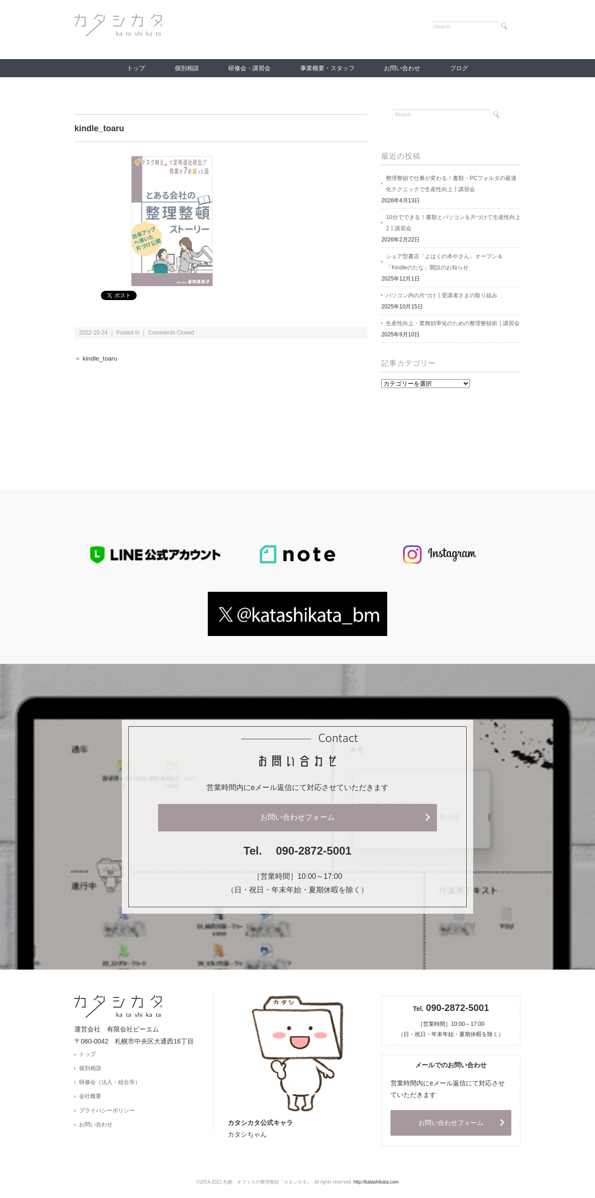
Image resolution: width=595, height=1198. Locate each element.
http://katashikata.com (375, 1182)
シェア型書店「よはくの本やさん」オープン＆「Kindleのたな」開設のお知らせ (444, 262)
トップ (136, 68)
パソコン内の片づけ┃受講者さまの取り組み (441, 295)
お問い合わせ (402, 68)
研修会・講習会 (249, 68)
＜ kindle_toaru (95, 358)
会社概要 (90, 1096)
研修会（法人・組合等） (109, 1082)
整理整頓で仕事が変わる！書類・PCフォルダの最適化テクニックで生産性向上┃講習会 (451, 184)
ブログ (459, 68)
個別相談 (187, 68)
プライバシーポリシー (107, 1110)
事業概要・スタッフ (327, 68)
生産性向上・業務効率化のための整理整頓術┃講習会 (453, 323)
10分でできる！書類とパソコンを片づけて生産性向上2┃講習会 (453, 223)
